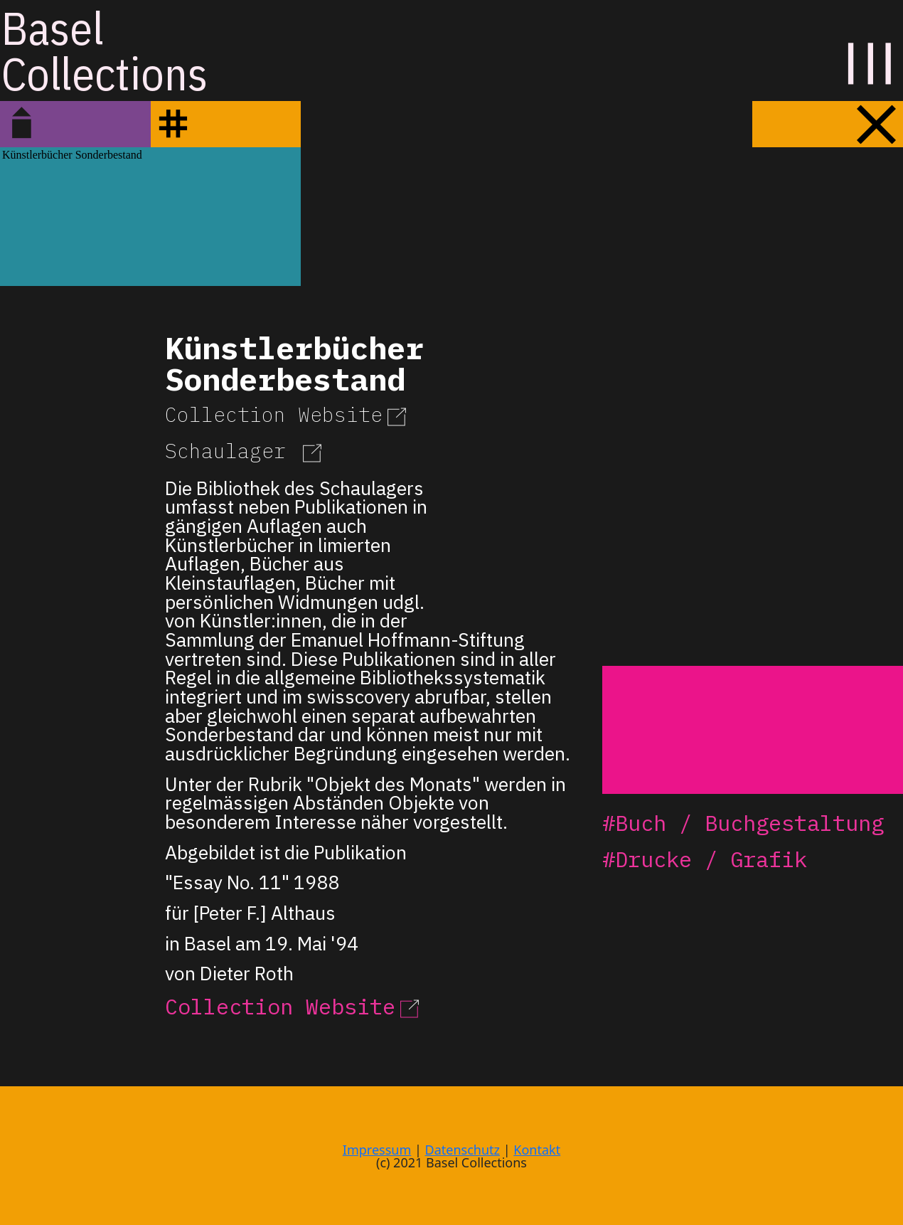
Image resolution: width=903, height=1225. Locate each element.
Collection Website (288, 414)
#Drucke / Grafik (704, 859)
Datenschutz (462, 1149)
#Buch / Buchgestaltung (743, 823)
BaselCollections (104, 50)
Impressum (377, 1149)
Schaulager (245, 451)
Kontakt (536, 1149)
